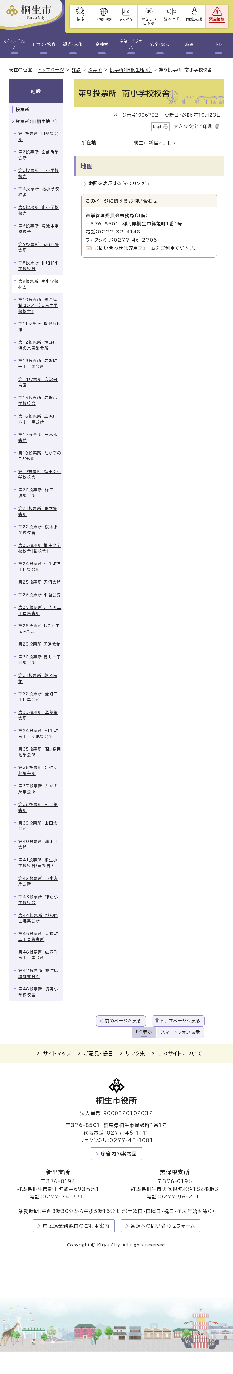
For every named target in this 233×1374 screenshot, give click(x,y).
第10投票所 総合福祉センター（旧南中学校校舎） (38, 305)
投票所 (95, 70)
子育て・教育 (43, 44)
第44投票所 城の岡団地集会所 (38, 918)
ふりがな (126, 19)
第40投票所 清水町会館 (38, 844)
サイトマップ (57, 1053)
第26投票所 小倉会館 (39, 595)
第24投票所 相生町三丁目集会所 (39, 567)
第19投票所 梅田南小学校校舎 (39, 474)
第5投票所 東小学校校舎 (38, 210)
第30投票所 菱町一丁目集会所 (39, 660)
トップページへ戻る (180, 1021)
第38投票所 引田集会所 (38, 807)
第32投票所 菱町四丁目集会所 (38, 697)
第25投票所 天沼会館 (39, 582)
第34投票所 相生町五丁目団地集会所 (38, 734)
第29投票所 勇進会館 (39, 644)
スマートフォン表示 (180, 1032)
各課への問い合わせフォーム (163, 1225)
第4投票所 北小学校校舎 (38, 192)
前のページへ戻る (123, 1021)
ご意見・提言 (99, 1053)
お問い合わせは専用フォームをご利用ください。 (145, 248)
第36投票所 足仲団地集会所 (38, 770)
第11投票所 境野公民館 (39, 327)
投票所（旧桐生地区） (131, 70)
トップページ (51, 70)
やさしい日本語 (148, 21)
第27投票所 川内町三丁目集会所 (39, 610)
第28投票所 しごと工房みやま (39, 629)
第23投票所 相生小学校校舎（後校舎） (39, 548)
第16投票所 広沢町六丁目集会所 (37, 419)
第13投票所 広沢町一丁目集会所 (37, 364)
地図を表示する (120, 183)
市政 (218, 44)
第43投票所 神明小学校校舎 (38, 900)
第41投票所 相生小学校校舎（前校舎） (38, 863)
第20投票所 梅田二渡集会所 (38, 493)
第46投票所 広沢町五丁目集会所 (38, 955)
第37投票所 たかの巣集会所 (38, 789)
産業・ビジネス (130, 44)
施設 (189, 44)
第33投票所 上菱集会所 (38, 715)
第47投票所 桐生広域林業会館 (38, 973)
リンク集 (135, 1053)
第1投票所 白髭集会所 (38, 136)
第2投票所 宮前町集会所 (38, 155)
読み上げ (172, 19)
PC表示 (144, 1032)
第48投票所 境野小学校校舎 (38, 992)
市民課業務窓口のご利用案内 (76, 1225)
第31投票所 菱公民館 (37, 678)
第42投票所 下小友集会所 (38, 881)
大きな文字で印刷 (193, 126)
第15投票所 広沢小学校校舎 (37, 401)
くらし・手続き (14, 44)
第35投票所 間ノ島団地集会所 (39, 752)
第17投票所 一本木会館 (38, 438)
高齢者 (102, 44)
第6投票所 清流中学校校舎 (38, 229)
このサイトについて (180, 1053)
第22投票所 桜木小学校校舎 (38, 530)
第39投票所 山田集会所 (38, 826)
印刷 (157, 127)
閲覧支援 (194, 19)
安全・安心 (160, 44)
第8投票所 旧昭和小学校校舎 (38, 266)
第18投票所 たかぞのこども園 (39, 456)
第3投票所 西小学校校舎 (38, 173)
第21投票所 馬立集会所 (37, 511)
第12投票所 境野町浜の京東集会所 (37, 345)
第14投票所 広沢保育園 (38, 382)
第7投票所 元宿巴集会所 (38, 247)
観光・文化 (72, 44)
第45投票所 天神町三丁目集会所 (38, 937)
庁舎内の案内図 (119, 1153)
